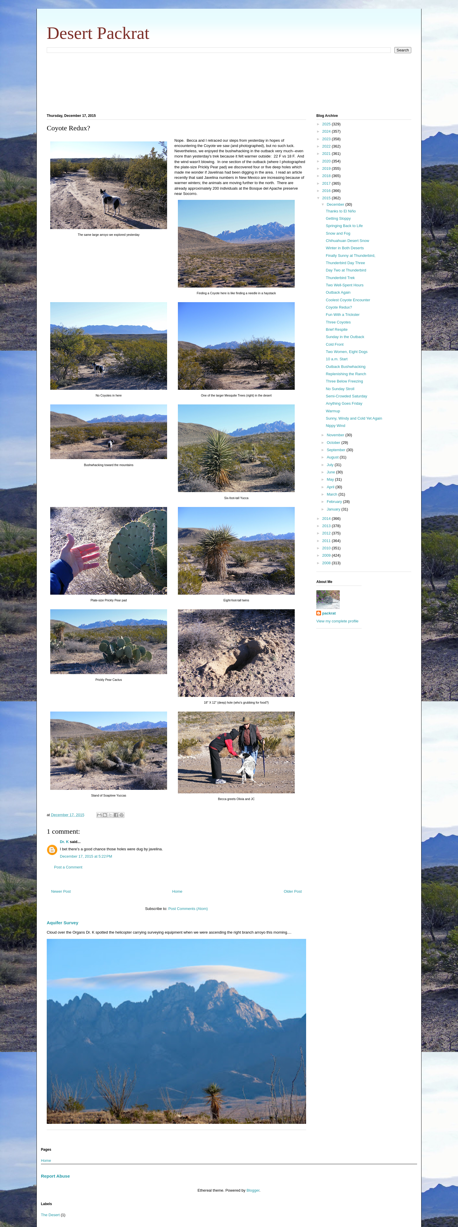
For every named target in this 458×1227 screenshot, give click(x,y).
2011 (327, 541)
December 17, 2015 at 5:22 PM (86, 856)
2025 (327, 124)
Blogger (253, 1190)
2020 (327, 161)
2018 (327, 176)
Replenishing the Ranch (346, 374)
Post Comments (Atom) (188, 908)
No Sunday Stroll (340, 389)
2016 (327, 190)
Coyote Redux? (339, 307)
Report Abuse (55, 1176)
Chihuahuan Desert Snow (347, 240)
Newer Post (61, 891)
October (334, 442)
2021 (327, 153)
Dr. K (64, 842)
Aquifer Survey (62, 922)
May (331, 479)
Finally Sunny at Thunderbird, (350, 255)
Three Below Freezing (344, 381)
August (333, 457)
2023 (327, 139)
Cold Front (335, 344)
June (331, 472)
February (335, 501)
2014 (327, 518)
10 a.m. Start (336, 359)
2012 (327, 533)
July (331, 465)
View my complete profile (337, 621)
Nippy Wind (335, 425)
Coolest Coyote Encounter (348, 300)
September (336, 450)
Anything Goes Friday (344, 403)
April (331, 487)
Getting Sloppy (338, 218)
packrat (329, 613)
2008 (327, 563)
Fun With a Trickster (343, 314)
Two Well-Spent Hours (344, 285)
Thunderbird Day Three (345, 263)
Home (177, 891)
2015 (327, 198)
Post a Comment (68, 867)
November (336, 435)
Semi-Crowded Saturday (346, 396)
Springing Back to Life (344, 226)
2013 (327, 526)
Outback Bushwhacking (345, 366)
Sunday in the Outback (345, 337)
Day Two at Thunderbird (346, 270)
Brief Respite (336, 329)
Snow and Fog (338, 233)
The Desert (50, 1215)
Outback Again (338, 292)
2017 (327, 183)
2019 (327, 168)
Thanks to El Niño (341, 211)
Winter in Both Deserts (345, 248)
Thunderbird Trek (340, 278)
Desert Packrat (98, 33)
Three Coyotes (338, 322)
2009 (327, 555)
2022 (327, 146)
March (333, 494)
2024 (327, 131)
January (334, 509)
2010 (327, 548)
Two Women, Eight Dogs (346, 351)
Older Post (293, 891)
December (336, 204)
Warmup (333, 411)
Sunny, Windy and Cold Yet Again (354, 418)
